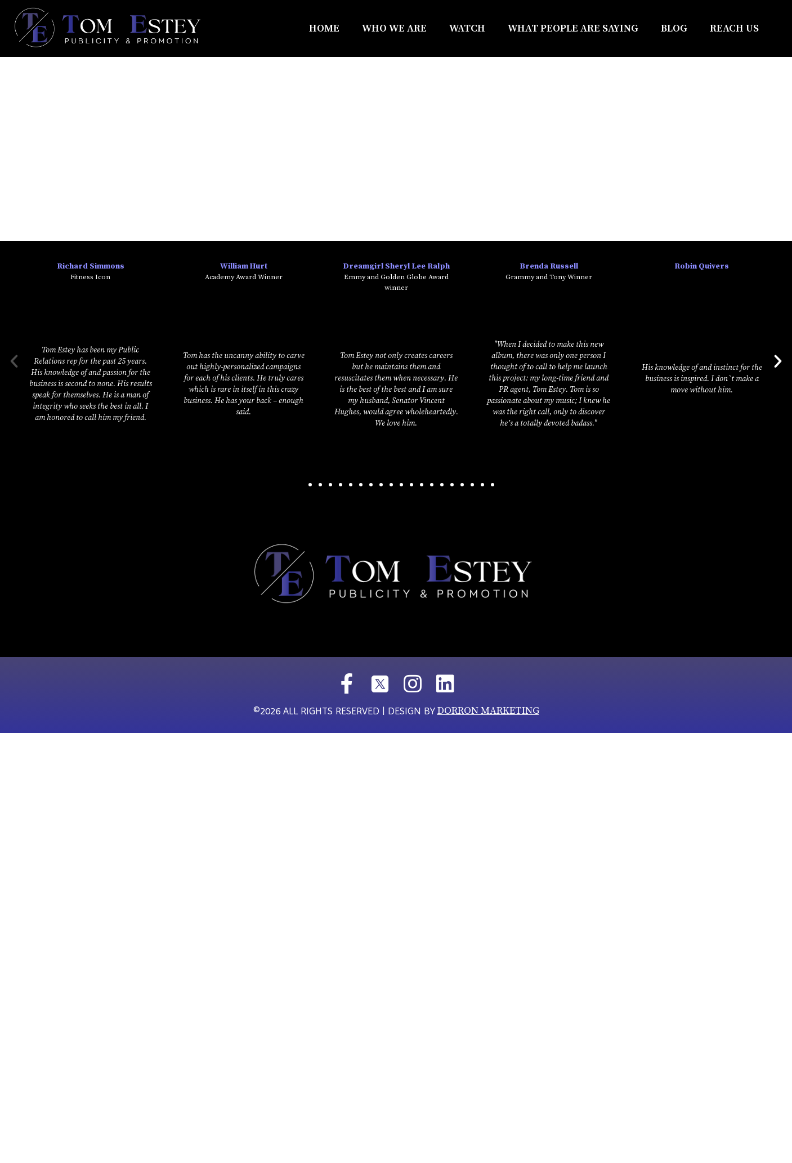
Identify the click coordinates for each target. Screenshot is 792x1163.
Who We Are (394, 28)
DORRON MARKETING (488, 710)
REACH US (734, 28)
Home (324, 28)
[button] (300, 484)
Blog (674, 28)
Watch (467, 28)
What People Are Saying (573, 28)
